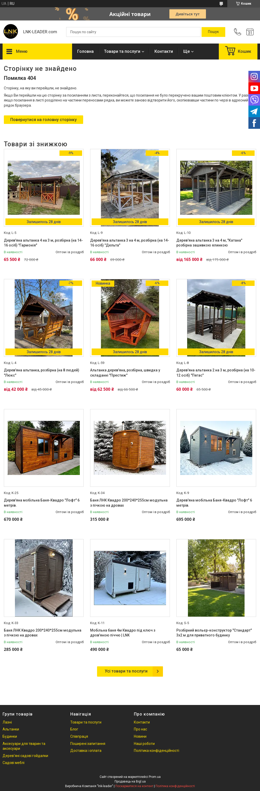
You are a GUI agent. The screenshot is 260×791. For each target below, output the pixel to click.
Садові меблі (13, 763)
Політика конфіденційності (156, 751)
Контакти (163, 51)
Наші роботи (144, 744)
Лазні (7, 722)
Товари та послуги (122, 51)
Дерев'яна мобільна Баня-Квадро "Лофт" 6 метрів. (42, 502)
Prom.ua (155, 777)
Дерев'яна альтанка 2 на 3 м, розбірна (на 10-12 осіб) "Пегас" (215, 372)
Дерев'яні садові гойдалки (25, 756)
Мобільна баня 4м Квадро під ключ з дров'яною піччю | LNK (122, 632)
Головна (85, 51)
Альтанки (11, 729)
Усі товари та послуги (126, 671)
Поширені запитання (87, 744)
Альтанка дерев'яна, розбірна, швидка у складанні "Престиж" (125, 372)
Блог (74, 729)
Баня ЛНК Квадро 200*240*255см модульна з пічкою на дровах (129, 502)
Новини (140, 736)
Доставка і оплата (85, 751)
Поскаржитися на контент (134, 786)
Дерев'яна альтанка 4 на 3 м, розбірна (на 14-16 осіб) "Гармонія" (43, 243)
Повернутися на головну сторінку (43, 119)
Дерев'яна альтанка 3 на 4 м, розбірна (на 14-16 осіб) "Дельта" (129, 243)
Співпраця (79, 736)
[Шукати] (213, 32)
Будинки (10, 736)
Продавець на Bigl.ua (130, 781)
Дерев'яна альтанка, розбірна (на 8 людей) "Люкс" (41, 372)
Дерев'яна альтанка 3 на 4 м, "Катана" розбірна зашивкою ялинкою (209, 243)
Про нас (140, 729)
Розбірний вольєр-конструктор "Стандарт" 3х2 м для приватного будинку (214, 632)
